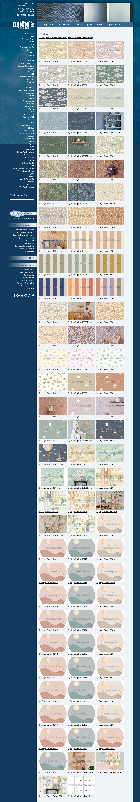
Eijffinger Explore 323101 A (53, 478)
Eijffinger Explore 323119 (110, 573)
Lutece (31, 123)
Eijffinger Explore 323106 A (110, 502)
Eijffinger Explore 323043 (81, 265)
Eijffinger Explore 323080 (81, 383)
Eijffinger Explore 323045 (53, 288)
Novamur (30, 136)
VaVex (31, 176)
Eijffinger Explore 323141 (53, 739)
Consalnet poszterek (26, 63)
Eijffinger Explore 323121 (81, 596)
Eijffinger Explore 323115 (81, 549)
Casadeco (30, 55)
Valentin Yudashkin (27, 179)
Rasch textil (29, 158)
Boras (31, 52)
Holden (31, 109)
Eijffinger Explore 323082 (81, 407)
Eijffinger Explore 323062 (53, 336)
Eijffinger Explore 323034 (110, 217)
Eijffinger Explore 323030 (110, 194)
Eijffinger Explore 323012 (110, 99)
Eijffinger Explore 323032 (81, 217)
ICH (32, 112)
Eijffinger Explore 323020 (110, 146)
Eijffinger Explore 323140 (110, 715)
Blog (99, 24)
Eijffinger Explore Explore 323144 (81, 786)
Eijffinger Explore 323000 (53, 51)
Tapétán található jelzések (24, 230)
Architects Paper (28, 39)
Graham (31, 96)
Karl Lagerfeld (28, 117)
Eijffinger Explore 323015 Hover (81, 146)
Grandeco (30, 98)
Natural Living (28, 131)
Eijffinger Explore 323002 (110, 51)
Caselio (31, 61)
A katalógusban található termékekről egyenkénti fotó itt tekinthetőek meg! (66, 38)
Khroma (31, 120)
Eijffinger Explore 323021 (53, 170)
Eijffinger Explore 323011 (81, 99)
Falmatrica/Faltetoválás (25, 283)
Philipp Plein (29, 149)
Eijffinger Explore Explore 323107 (53, 786)
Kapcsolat (64, 24)
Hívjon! (30, 213)
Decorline (30, 71)
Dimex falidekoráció (26, 77)
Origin (31, 147)
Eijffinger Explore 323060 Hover (81, 312)
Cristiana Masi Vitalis (26, 66)
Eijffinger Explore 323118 (81, 573)
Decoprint (30, 69)
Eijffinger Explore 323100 (81, 454)
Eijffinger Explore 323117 (53, 573)
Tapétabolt (49, 24)
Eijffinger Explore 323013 (53, 123)
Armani (31, 42)
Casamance (30, 58)
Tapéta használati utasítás (25, 232)
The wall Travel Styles (26, 171)
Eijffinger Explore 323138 (53, 715)
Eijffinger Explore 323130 (81, 644)
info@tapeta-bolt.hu (25, 15)
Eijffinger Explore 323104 (110, 478)
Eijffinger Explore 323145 (53, 762)
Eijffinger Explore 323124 (81, 620)
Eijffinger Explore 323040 (81, 241)
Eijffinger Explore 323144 (110, 739)
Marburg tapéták (28, 125)
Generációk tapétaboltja (18, 195)
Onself (31, 144)
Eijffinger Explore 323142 (81, 739)
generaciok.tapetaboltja (25, 218)
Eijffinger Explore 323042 (53, 265)
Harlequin (30, 104)
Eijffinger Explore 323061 (110, 312)
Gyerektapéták (28, 101)
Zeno (32, 190)
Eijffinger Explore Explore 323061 (81, 762)
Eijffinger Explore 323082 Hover (110, 407)
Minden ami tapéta (27, 249)
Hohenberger (29, 106)
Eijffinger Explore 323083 (53, 431)
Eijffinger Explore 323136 (81, 691)
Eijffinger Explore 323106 (81, 502)
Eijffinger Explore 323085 (110, 431)
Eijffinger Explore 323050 (81, 288)
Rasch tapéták (29, 155)
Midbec (31, 128)
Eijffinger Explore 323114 (53, 549)
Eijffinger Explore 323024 (53, 194)
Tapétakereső (113, 24)
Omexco (31, 141)
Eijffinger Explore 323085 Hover (53, 454)
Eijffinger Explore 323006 (53, 99)
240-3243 (30, 9)
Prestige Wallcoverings (25, 152)
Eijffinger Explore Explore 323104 (110, 762)
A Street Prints (28, 34)
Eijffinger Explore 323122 (110, 596)
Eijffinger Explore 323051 (110, 288)
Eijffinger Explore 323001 (81, 51)
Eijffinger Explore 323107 (81, 525)
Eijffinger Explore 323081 (110, 383)
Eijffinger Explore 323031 (53, 217)
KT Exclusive (29, 114)
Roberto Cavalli (28, 163)
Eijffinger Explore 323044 (110, 265)
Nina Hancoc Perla (27, 133)
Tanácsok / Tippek (83, 24)
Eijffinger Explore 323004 (81, 75)
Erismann (30, 82)
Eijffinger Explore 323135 (53, 691)
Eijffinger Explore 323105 (53, 502)
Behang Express (28, 50)
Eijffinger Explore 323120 (53, 596)
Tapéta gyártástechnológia (24, 246)
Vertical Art (29, 184)
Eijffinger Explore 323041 (110, 241)
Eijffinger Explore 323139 (81, 715)
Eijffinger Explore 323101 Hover (81, 478)
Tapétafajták (29, 243)
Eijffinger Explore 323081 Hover (53, 407)
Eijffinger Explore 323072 (81, 360)
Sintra (31, 166)
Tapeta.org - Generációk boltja (24, 25)
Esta (32, 85)
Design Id (30, 74)
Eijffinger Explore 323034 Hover (53, 241)
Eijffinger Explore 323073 (110, 360)
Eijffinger (30, 79)
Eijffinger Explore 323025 (81, 194)
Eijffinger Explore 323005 (110, 75)
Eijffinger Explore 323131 (110, 644)
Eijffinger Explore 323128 (110, 620)
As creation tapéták (27, 47)
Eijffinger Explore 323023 (81, 170)
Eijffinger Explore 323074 (53, 383)
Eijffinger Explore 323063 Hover (110, 336)
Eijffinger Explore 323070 (53, 360)
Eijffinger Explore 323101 (110, 454)
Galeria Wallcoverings (26, 90)
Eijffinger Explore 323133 (81, 668)
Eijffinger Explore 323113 (110, 525)
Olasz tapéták (29, 139)
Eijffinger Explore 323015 (53, 146)
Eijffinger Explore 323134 (110, 668)
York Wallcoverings (26, 187)
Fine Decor (30, 87)
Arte (32, 44)
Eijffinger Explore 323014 (81, 123)
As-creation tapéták (27, 272)
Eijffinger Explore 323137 (110, 691)
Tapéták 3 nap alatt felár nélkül (22, 168)
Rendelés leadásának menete (23, 235)
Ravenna (30, 160)
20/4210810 (29, 11)
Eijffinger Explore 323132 (53, 668)
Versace (31, 182)
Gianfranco (30, 93)
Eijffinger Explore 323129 (53, 644)
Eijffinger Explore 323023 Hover (110, 170)
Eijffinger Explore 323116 (110, 549)
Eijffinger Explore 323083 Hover (81, 431)
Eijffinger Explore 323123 (53, 620)
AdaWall (30, 36)
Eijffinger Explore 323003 (53, 75)
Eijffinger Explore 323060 (53, 312)
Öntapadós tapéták (27, 286)
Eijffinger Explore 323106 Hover (53, 525)
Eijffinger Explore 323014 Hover (110, 123)
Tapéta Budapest (28, 270)
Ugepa (31, 174)
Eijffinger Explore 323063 (81, 336)
